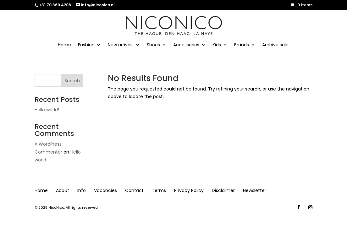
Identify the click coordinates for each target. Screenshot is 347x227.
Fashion (86, 45)
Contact (134, 190)
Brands (241, 45)
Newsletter (254, 190)
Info (81, 190)
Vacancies (105, 190)
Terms (159, 190)
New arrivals (121, 45)
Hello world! (47, 110)
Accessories (186, 45)
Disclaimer (223, 190)
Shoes (153, 45)
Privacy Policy (189, 190)
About (62, 190)
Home (64, 45)
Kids (216, 45)
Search (72, 81)
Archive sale (275, 45)
